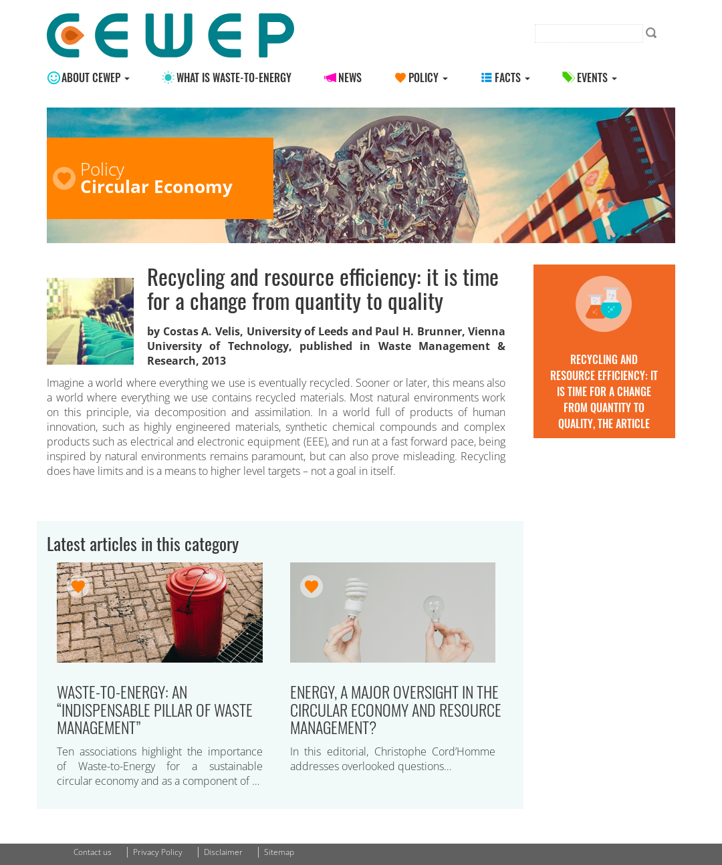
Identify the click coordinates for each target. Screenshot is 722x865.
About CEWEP (96, 77)
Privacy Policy (158, 852)
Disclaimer (223, 852)
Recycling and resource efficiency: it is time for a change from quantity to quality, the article (604, 391)
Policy (428, 77)
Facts (512, 77)
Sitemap (279, 852)
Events (597, 77)
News (350, 77)
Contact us (93, 852)
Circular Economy (156, 186)
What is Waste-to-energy (233, 77)
